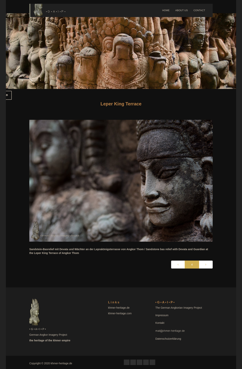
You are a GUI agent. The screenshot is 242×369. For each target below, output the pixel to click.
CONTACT (199, 10)
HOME (166, 10)
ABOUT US (181, 10)
